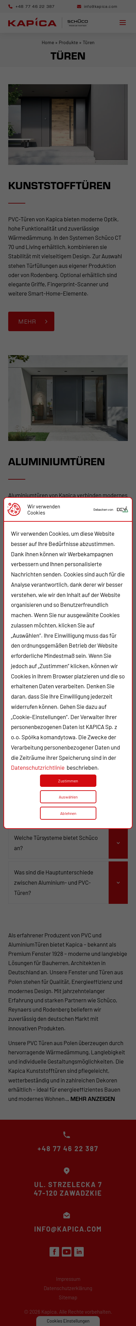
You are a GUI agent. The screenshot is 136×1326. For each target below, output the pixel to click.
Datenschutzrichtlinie (38, 767)
